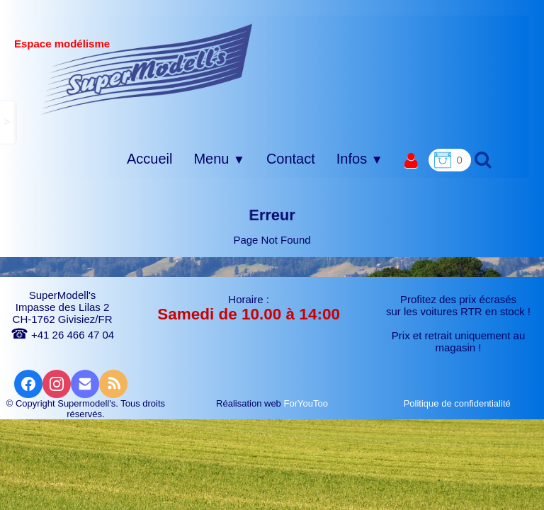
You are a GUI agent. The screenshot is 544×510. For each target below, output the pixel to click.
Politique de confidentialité (459, 403)
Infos (359, 158)
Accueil (149, 158)
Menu (218, 158)
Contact (290, 158)
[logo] (147, 69)
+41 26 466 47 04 (62, 335)
